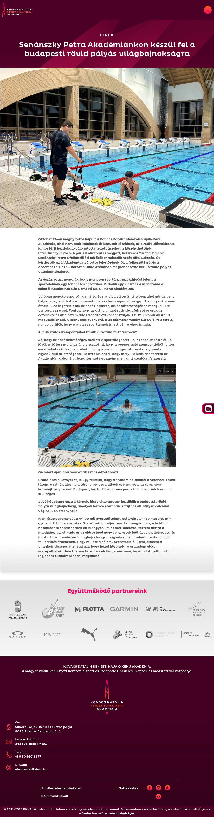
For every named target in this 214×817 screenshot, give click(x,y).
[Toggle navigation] (208, 10)
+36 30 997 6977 (28, 757)
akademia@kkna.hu (31, 769)
